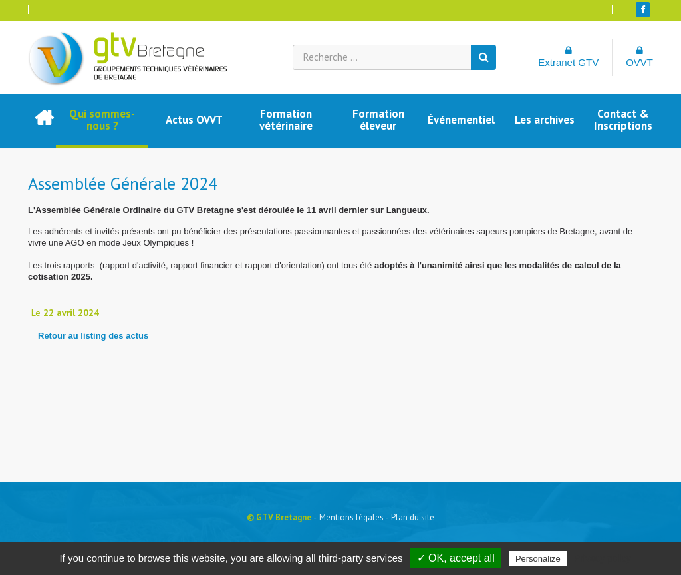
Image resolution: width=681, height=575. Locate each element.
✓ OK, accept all (456, 558)
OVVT (639, 56)
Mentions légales (351, 517)
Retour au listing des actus (93, 336)
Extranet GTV (568, 56)
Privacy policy (602, 558)
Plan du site (412, 517)
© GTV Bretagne (279, 517)
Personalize (538, 559)
